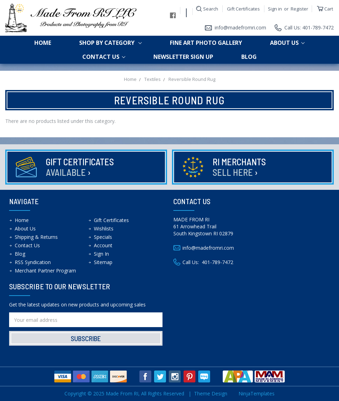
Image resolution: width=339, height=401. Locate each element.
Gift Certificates (243, 9)
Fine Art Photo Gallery (206, 43)
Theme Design (210, 393)
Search (210, 9)
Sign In (101, 253)
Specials (103, 237)
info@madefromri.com (240, 27)
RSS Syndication (33, 262)
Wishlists (103, 228)
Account (103, 245)
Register (299, 9)
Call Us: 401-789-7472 (309, 27)
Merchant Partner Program (45, 270)
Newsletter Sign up (183, 57)
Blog (249, 57)
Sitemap (103, 262)
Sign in (275, 9)
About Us (287, 43)
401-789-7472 (217, 262)
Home (42, 43)
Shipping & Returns (36, 237)
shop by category (110, 43)
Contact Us (103, 57)
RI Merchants (239, 167)
